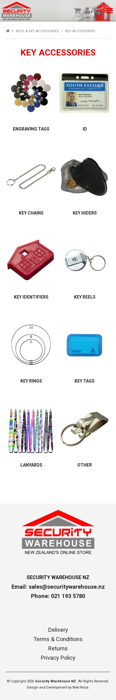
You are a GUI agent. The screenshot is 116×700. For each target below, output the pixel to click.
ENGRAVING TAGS (31, 128)
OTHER (84, 465)
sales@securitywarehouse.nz (67, 586)
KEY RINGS (31, 381)
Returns (58, 648)
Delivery (58, 630)
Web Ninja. (80, 687)
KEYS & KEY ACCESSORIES (37, 31)
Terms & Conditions (58, 639)
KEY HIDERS (85, 212)
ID (85, 128)
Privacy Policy (58, 658)
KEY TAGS (85, 381)
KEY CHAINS (31, 212)
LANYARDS (31, 465)
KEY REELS (85, 297)
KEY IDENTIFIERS (31, 297)
